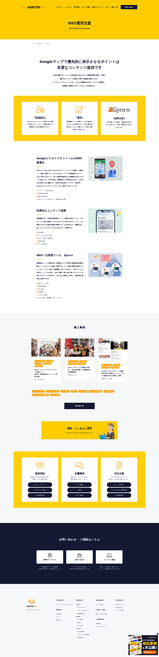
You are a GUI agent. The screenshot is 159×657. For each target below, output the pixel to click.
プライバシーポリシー (101, 626)
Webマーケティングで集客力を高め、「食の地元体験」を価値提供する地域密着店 (79, 369)
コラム (107, 7)
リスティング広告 (52, 391)
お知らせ (58, 620)
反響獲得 (78, 616)
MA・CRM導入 (119, 485)
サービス (58, 7)
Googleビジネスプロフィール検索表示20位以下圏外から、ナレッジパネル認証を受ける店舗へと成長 (112, 373)
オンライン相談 (119, 610)
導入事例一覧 (80, 406)
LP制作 (74, 391)
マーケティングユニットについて (64, 604)
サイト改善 (83, 391)
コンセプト (68, 7)
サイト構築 (65, 391)
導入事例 (77, 7)
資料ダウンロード (97, 7)
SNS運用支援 (55, 395)
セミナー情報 (85, 7)
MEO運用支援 (109, 391)
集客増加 (78, 604)
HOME (33, 43)
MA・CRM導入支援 (95, 391)
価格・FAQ (114, 7)
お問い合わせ (129, 7)
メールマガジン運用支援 (40, 395)
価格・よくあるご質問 (101, 614)
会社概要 (98, 623)
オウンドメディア (38, 391)
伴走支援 (78, 628)
